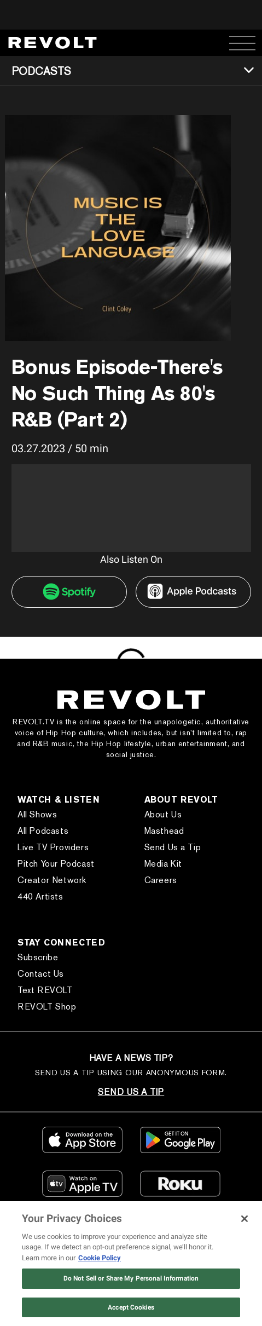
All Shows (37, 814)
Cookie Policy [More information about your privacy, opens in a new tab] (99, 1258)
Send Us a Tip (172, 847)
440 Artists (40, 896)
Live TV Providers (53, 847)
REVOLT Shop (47, 1006)
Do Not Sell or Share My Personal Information (131, 1278)
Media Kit (163, 863)
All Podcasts (43, 831)
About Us (163, 814)
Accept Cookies (131, 1307)
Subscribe (38, 957)
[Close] (244, 1219)
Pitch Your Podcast (56, 863)
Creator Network (52, 880)
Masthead (164, 831)
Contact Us (41, 973)
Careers (160, 880)
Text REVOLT (45, 990)
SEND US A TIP (131, 1092)
